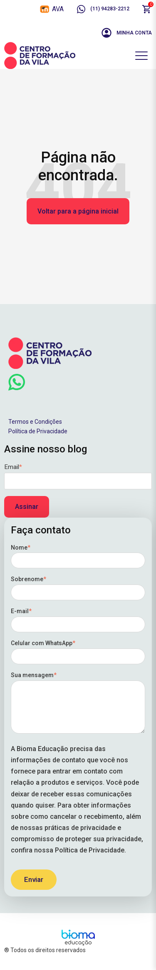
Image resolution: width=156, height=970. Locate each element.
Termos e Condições (35, 421)
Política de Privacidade (37, 431)
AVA (58, 9)
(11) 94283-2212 (102, 9)
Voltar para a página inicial (78, 211)
